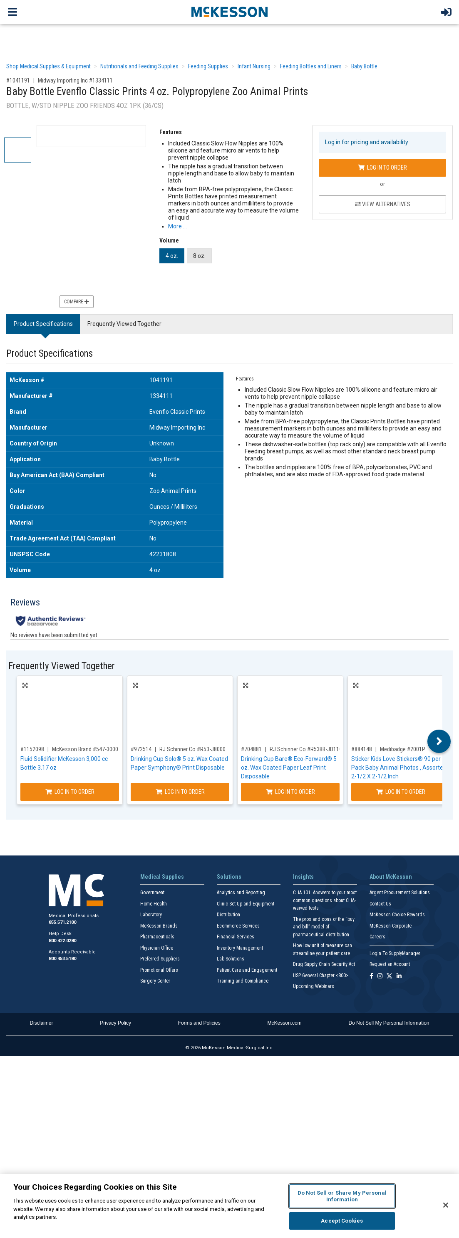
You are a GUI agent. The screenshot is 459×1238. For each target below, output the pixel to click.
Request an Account (390, 964)
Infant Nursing (254, 66)
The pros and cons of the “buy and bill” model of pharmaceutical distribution (324, 927)
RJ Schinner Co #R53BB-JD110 (306, 749)
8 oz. (199, 256)
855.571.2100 (62, 922)
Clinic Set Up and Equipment (245, 904)
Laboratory (151, 915)
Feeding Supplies (208, 66)
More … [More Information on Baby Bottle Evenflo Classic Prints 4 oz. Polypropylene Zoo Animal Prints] (177, 226)
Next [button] (439, 741)
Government (152, 892)
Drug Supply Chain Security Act (324, 964)
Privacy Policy (115, 1023)
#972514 (141, 749)
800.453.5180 (62, 958)
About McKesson (391, 876)
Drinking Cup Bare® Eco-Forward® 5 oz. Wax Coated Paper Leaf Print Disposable (289, 767)
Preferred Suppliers (160, 959)
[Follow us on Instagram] (379, 976)
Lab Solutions (230, 959)
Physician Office (156, 948)
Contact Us (380, 904)
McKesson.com (285, 1023)
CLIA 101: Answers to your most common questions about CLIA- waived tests (325, 900)
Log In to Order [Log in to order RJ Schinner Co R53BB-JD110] (290, 791)
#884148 (361, 749)
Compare (76, 302)
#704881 (251, 749)
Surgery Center (155, 981)
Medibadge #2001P (402, 749)
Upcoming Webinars (313, 986)
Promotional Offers (159, 970)
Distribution (228, 915)
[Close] (446, 1205)
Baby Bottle (364, 66)
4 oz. (172, 256)
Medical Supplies (162, 876)
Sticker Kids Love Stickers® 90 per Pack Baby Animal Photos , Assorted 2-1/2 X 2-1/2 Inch (399, 767)
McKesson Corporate (391, 926)
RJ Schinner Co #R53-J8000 (192, 749)
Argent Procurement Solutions (400, 892)
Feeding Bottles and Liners (311, 66)
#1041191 (18, 80)
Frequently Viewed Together (124, 323)
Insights (303, 876)
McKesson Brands (159, 926)
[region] (229, 1206)
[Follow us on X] (389, 976)
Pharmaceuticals (157, 937)
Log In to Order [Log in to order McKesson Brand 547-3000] (69, 791)
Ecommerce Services (238, 926)
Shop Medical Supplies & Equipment (48, 66)
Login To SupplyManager (395, 953)
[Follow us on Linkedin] (399, 976)
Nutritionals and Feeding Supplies (139, 66)
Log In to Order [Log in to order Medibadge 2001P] (400, 791)
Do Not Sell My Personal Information (388, 1023)
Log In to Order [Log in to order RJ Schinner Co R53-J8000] (180, 791)
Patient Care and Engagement (247, 970)
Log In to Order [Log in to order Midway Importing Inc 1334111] (382, 167)
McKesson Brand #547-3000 (85, 749)
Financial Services (235, 937)
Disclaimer (41, 1023)
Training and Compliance (242, 981)
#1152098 (32, 749)
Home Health (153, 904)
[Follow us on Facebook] (371, 976)
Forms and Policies (199, 1023)
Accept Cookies (342, 1221)
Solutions (229, 876)
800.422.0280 (62, 940)
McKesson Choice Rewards (397, 915)
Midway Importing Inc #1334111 (75, 80)
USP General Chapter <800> (320, 975)
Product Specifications (43, 323)
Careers (377, 937)
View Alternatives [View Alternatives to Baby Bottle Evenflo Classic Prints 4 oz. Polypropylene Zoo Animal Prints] (382, 204)
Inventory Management (240, 948)
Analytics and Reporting (241, 892)
